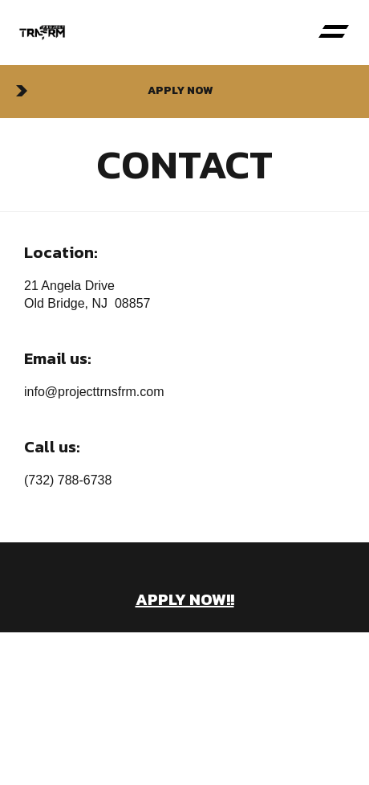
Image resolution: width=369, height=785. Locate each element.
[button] (333, 32)
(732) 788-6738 (68, 480)
